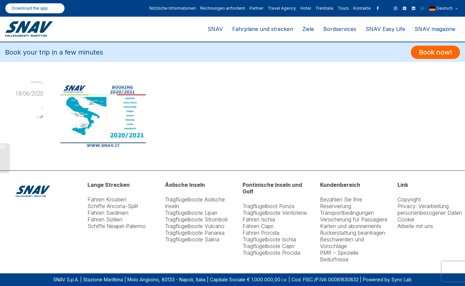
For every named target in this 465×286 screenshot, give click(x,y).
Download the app (30, 8)
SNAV (215, 29)
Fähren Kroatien (106, 199)
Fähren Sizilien (104, 219)
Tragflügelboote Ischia (269, 239)
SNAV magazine (434, 29)
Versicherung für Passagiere (354, 219)
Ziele (308, 29)
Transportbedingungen (347, 212)
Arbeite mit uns (415, 226)
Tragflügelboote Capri (268, 246)
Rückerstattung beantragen (352, 232)
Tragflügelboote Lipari (191, 212)
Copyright (409, 199)
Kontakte (362, 8)
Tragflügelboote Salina (192, 239)
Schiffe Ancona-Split (112, 206)
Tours (343, 8)
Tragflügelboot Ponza (268, 206)
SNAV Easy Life (385, 29)
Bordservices (339, 29)
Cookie (405, 219)
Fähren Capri (257, 226)
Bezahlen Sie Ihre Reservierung (341, 202)
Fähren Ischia (258, 219)
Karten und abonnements (350, 226)
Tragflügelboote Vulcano (195, 226)
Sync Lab (401, 279)
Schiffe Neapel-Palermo (116, 226)
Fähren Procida (260, 232)
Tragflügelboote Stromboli (196, 219)
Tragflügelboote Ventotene (274, 212)
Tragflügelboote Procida (271, 252)
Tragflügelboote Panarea (195, 232)
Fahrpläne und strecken (262, 29)
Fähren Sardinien (107, 212)
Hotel (305, 8)
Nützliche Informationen (172, 8)
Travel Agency (282, 8)
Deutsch (443, 8)
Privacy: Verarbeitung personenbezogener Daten (429, 209)
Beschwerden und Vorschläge (342, 242)
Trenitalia (324, 8)
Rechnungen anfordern (222, 8)
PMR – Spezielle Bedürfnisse (339, 256)
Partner (256, 8)
